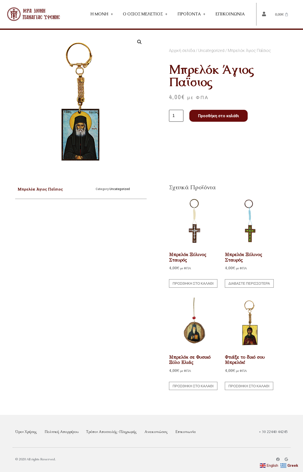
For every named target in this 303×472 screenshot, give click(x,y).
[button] (139, 42)
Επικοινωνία (230, 14)
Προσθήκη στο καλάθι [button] (193, 283)
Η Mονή (101, 14)
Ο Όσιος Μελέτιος (145, 14)
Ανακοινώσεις (156, 431)
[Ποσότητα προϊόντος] (176, 116)
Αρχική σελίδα (182, 50)
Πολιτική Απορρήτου (61, 431)
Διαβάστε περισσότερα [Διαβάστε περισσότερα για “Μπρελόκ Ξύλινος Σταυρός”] (249, 283)
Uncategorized (211, 50)
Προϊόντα (191, 14)
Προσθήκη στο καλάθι (218, 116)
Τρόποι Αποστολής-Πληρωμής (111, 431)
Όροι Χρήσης (26, 431)
